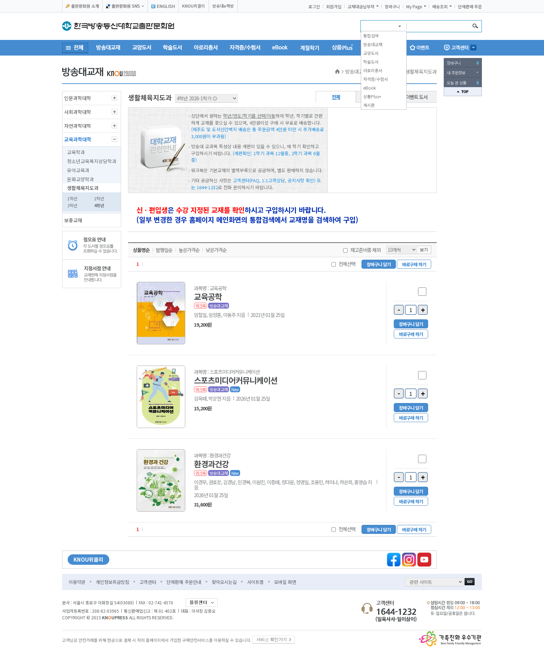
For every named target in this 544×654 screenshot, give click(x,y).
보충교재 (73, 220)
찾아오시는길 (224, 582)
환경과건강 (211, 464)
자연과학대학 (77, 125)
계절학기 (310, 47)
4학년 (99, 205)
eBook (369, 88)
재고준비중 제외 (365, 249)
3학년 (72, 205)
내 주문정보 (456, 72)
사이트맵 (255, 582)
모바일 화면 (285, 582)
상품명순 (141, 250)
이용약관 (77, 582)
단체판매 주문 (470, 6)
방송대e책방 (223, 6)
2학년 (99, 198)
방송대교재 (372, 44)
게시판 (369, 105)
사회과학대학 (77, 111)
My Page (414, 6)
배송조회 (440, 6)
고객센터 (147, 582)
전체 (336, 96)
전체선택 (347, 263)
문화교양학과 (80, 179)
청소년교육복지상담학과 (92, 161)
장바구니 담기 (379, 264)
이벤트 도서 (416, 96)
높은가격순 (189, 250)
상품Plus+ (372, 96)
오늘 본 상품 (463, 82)
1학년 (72, 198)
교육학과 (76, 152)
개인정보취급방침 (112, 582)
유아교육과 (78, 170)
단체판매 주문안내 (184, 582)
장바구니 (392, 6)
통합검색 (371, 36)
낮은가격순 (216, 250)
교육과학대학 (77, 139)
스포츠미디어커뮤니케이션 (235, 380)
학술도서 (371, 62)
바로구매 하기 (414, 264)
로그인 (314, 6)
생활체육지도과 (83, 187)
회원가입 (333, 6)
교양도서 (371, 53)
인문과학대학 (77, 97)
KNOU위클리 (193, 6)
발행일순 (164, 250)
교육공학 (208, 296)
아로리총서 (372, 70)
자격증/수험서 (375, 79)
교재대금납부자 (361, 6)
